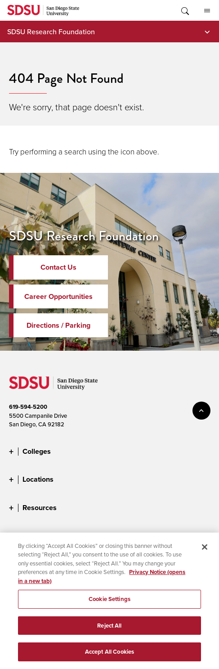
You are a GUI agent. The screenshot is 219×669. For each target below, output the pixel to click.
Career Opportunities (58, 296)
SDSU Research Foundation (51, 31)
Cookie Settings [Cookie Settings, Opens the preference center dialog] (109, 601)
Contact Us (58, 267)
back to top (201, 411)
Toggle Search (184, 10)
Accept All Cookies (109, 655)
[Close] (205, 550)
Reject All (109, 628)
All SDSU (207, 11)
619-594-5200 (28, 406)
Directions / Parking (58, 325)
